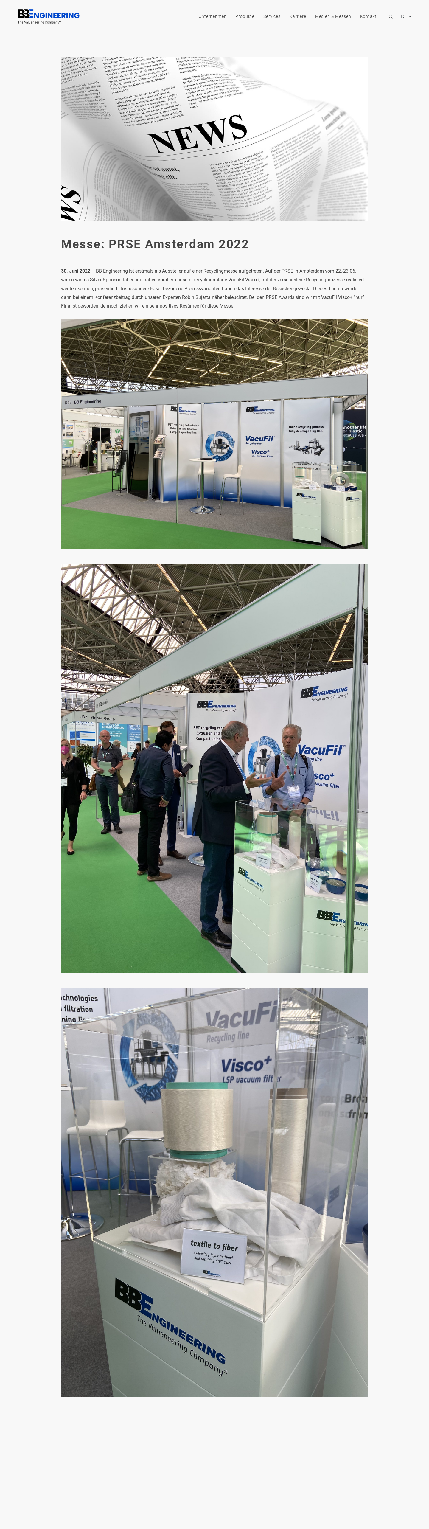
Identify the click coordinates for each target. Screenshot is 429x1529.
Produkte (238, 17)
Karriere (291, 17)
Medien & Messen (326, 17)
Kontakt (361, 17)
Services (265, 17)
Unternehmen (206, 17)
